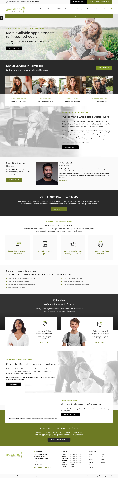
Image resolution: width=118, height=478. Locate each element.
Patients (103, 457)
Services (91, 459)
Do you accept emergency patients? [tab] (19, 281)
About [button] (42, 9)
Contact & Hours (70, 414)
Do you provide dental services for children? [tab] (76, 285)
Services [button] (50, 9)
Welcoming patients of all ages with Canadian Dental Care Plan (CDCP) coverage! (58, 16)
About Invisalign (44, 331)
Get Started (13, 48)
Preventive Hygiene (72, 101)
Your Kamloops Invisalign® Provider (23, 2)
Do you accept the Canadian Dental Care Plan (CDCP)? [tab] (24, 278)
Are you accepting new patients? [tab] (73, 281)
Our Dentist (13, 179)
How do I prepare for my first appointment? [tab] (21, 285)
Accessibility (17, 476)
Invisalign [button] (80, 9)
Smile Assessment (100, 331)
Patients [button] (89, 9)
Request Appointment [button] (100, 2)
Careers (98, 9)
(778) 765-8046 (79, 2)
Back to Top (34, 476)
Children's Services (99, 101)
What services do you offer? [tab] (16, 288)
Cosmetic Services (18, 101)
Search (22, 476)
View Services (103, 67)
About (90, 457)
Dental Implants (70, 9)
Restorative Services (45, 101)
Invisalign (103, 454)
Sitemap (28, 476)
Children (60, 9)
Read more (63, 180)
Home (90, 454)
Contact (106, 9)
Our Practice (69, 147)
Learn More (58, 209)
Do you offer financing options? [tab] (72, 278)
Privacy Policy (9, 476)
